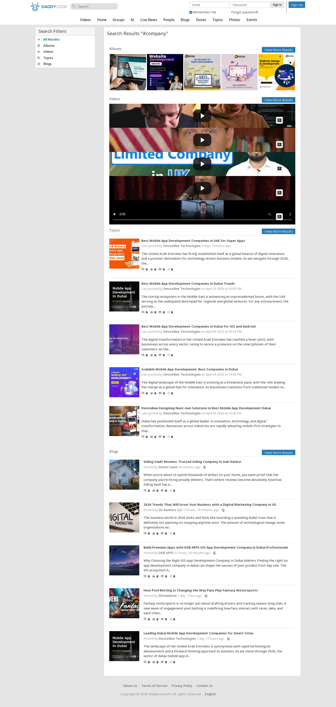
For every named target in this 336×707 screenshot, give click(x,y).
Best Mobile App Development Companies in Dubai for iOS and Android (198, 326)
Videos (85, 19)
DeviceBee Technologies (182, 246)
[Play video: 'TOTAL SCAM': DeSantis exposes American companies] (202, 140)
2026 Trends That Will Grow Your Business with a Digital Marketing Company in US (210, 504)
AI (132, 19)
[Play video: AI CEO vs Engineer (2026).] (202, 116)
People (168, 19)
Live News (148, 19)
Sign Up (297, 5)
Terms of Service (154, 685)
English (210, 694)
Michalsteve (168, 595)
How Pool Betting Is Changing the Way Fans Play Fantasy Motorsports (201, 590)
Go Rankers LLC (170, 510)
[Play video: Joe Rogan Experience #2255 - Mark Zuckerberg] (202, 188)
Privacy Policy (182, 685)
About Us (130, 685)
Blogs (185, 19)
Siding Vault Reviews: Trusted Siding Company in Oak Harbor (193, 462)
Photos (234, 19)
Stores (201, 19)
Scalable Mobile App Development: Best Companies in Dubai (189, 369)
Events (251, 19)
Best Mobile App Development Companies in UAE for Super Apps (193, 240)
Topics (217, 19)
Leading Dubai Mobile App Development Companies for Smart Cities (199, 633)
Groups (118, 19)
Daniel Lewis (168, 467)
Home (101, 19)
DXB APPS (166, 553)
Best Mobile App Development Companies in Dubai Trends (188, 283)
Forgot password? (245, 12)
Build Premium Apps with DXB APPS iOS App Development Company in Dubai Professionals (216, 547)
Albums (46, 45)
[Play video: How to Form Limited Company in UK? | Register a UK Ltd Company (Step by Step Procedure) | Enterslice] (202, 164)
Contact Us (204, 685)
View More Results (279, 50)
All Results (48, 39)
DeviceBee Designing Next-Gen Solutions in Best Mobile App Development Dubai (206, 408)
